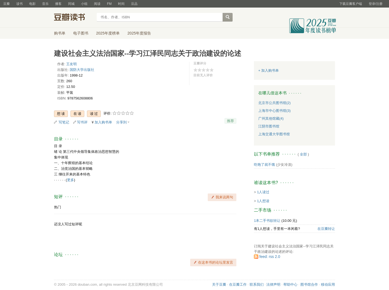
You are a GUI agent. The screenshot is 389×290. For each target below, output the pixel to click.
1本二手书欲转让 (267, 221)
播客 (58, 4)
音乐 (45, 4)
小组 (84, 4)
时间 (121, 4)
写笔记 (64, 122)
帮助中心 (290, 284)
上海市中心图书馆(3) (274, 111)
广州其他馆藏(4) (271, 118)
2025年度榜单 (108, 33)
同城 (71, 4)
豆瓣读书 (73, 17)
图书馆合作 (309, 284)
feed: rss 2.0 (269, 256)
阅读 (97, 4)
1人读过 (263, 192)
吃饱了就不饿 (264, 165)
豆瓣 (6, 4)
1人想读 (263, 201)
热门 (57, 207)
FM (109, 4)
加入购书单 (103, 122)
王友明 (71, 64)
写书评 (82, 122)
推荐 (230, 121)
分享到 (121, 122)
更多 (70, 180)
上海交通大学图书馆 (274, 134)
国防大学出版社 (82, 70)
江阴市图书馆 (268, 126)
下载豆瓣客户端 (350, 4)
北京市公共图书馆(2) (274, 103)
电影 (32, 4)
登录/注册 (376, 4)
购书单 (59, 33)
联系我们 (257, 284)
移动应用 (328, 284)
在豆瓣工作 (238, 284)
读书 (19, 4)
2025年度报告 (139, 33)
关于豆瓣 (219, 284)
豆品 (134, 4)
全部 (303, 154)
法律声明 (273, 284)
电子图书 (80, 33)
